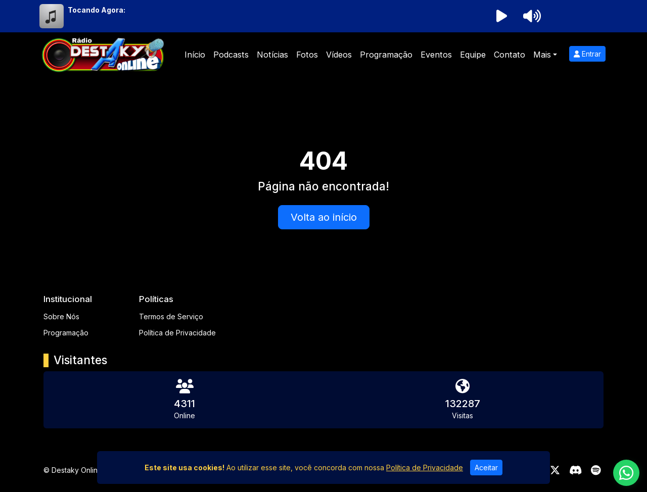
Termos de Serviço (171, 316)
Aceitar (486, 467)
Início (194, 55)
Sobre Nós (61, 316)
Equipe (473, 55)
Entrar (587, 54)
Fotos (307, 55)
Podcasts (231, 55)
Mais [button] (542, 55)
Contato (509, 55)
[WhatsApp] (626, 473)
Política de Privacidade (177, 332)
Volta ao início (324, 217)
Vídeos (339, 55)
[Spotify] (595, 470)
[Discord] (575, 470)
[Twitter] (555, 470)
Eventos (436, 55)
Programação (386, 55)
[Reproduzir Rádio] (501, 16)
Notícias (272, 55)
